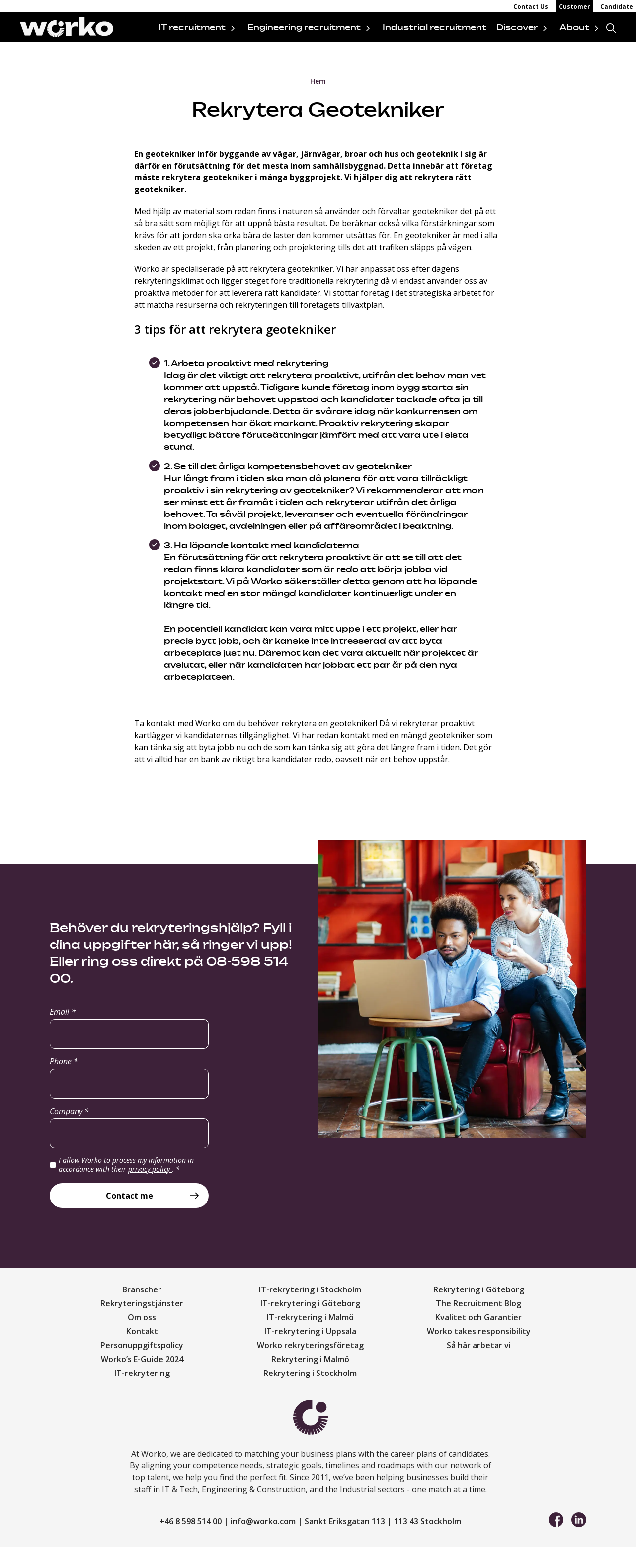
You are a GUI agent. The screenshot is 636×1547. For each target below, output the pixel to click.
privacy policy (150, 1169)
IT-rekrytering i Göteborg (310, 1303)
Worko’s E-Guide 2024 (142, 1359)
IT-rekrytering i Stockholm (310, 1289)
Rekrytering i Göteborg (478, 1289)
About (574, 27)
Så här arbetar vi (479, 1345)
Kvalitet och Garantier (478, 1317)
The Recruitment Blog (478, 1303)
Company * (69, 1111)
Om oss (142, 1317)
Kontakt (142, 1331)
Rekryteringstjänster (141, 1303)
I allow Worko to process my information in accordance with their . (126, 1164)
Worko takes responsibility (479, 1331)
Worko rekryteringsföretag (310, 1345)
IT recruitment (192, 27)
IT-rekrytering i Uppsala (310, 1331)
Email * (63, 1012)
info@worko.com (263, 1521)
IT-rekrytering (142, 1373)
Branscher (141, 1289)
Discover (517, 27)
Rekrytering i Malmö (310, 1359)
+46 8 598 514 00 (190, 1521)
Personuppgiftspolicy (141, 1345)
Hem (318, 81)
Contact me (129, 1195)
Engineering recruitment (304, 27)
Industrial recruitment (434, 27)
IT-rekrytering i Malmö (310, 1317)
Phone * (64, 1061)
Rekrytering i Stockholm (310, 1373)
